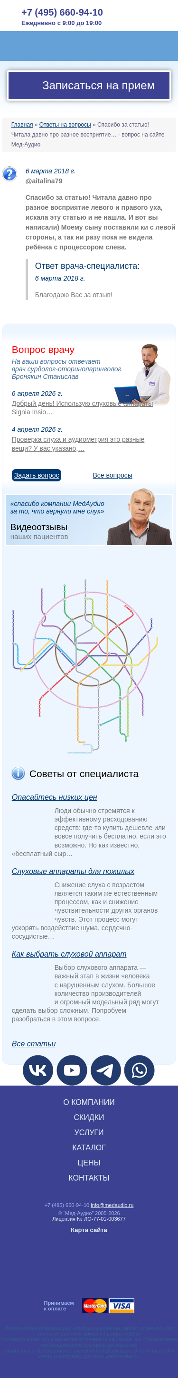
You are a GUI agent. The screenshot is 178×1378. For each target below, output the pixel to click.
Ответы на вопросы (65, 124)
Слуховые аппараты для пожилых (73, 871)
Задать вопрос (36, 475)
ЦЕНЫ (88, 1163)
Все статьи (34, 1044)
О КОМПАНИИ (89, 1102)
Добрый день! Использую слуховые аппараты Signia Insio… (82, 408)
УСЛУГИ (88, 1133)
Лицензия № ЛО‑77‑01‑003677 (89, 1219)
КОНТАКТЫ (88, 1178)
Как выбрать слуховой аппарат (69, 954)
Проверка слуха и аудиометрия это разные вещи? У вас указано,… (78, 444)
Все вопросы (112, 475)
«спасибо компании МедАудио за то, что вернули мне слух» (91, 519)
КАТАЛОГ (89, 1148)
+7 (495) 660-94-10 (62, 12)
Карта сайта (89, 1229)
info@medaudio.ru (112, 1205)
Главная (22, 124)
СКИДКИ (89, 1117)
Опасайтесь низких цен (54, 797)
